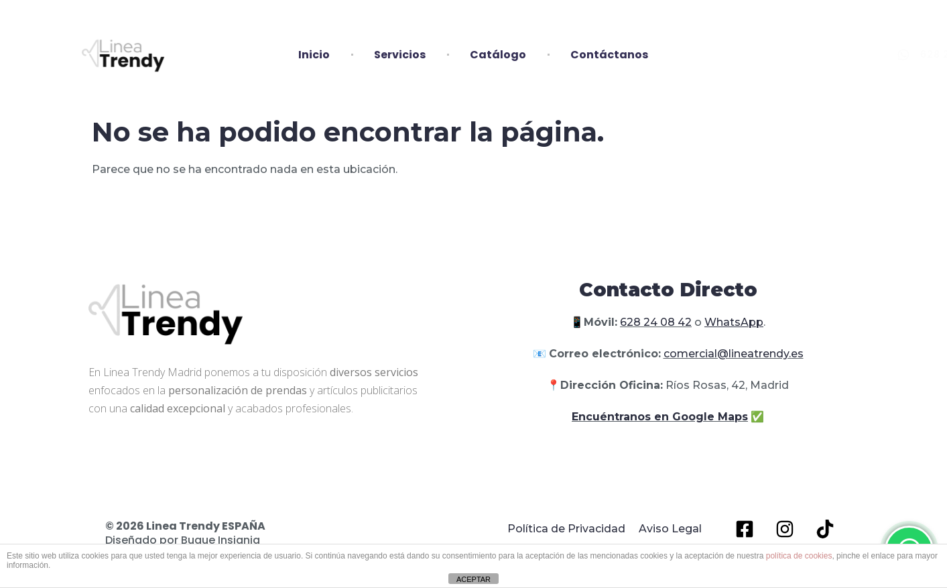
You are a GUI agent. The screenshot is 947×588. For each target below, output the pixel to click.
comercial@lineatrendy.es (734, 353)
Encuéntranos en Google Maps (660, 416)
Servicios (400, 54)
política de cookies (799, 556)
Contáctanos (609, 54)
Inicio (314, 54)
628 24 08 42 (656, 322)
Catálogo (498, 54)
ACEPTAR (473, 579)
